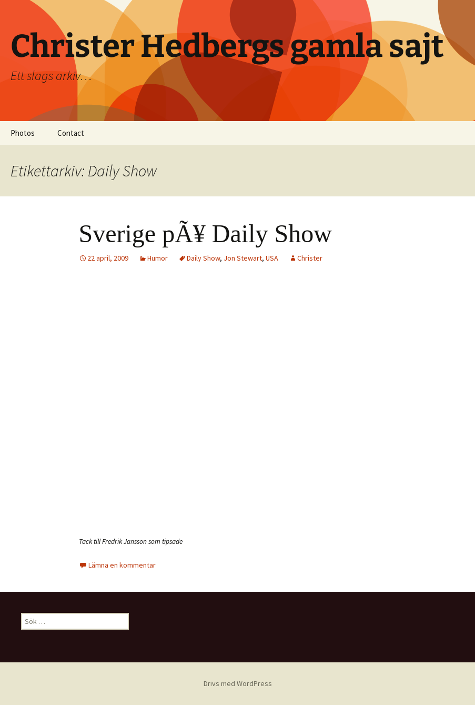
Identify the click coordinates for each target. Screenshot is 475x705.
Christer (309, 258)
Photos (23, 133)
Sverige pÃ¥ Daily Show (205, 233)
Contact (70, 133)
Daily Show (203, 258)
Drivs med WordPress (238, 683)
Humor (157, 258)
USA (272, 258)
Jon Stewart (243, 258)
